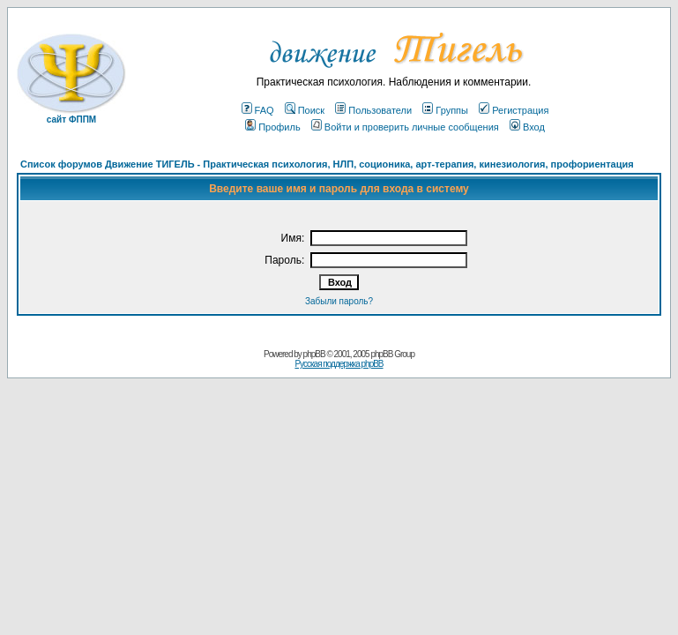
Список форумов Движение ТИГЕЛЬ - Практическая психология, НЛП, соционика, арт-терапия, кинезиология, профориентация (327, 164)
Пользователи (373, 110)
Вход (527, 127)
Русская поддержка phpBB (338, 364)
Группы (445, 110)
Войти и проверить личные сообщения (405, 127)
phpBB (314, 354)
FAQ (258, 110)
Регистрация (513, 110)
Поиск (304, 110)
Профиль (273, 127)
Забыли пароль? (339, 301)
